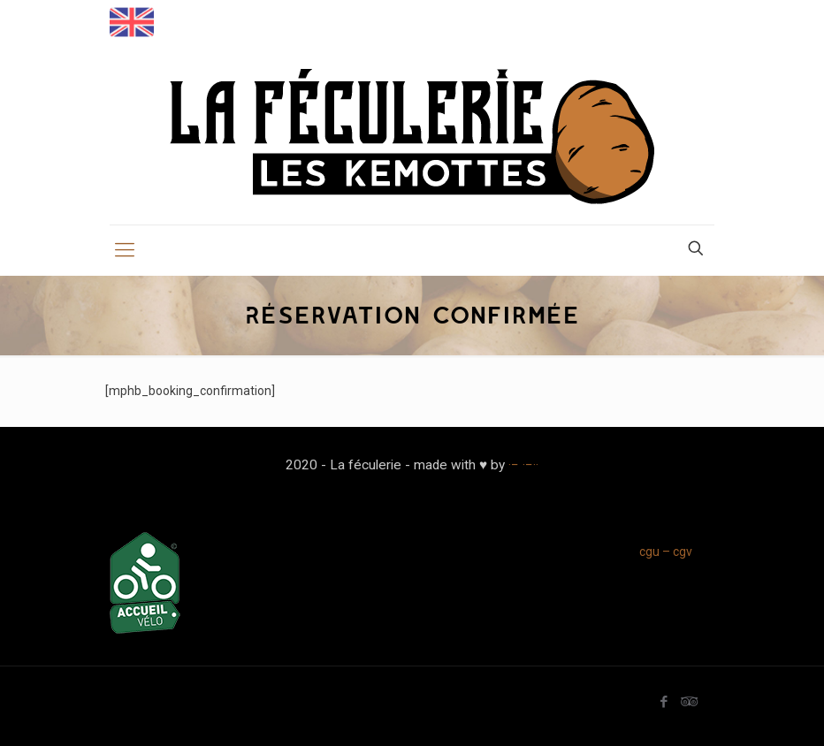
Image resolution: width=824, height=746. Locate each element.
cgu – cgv (665, 551)
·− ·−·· (523, 465)
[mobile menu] (125, 250)
